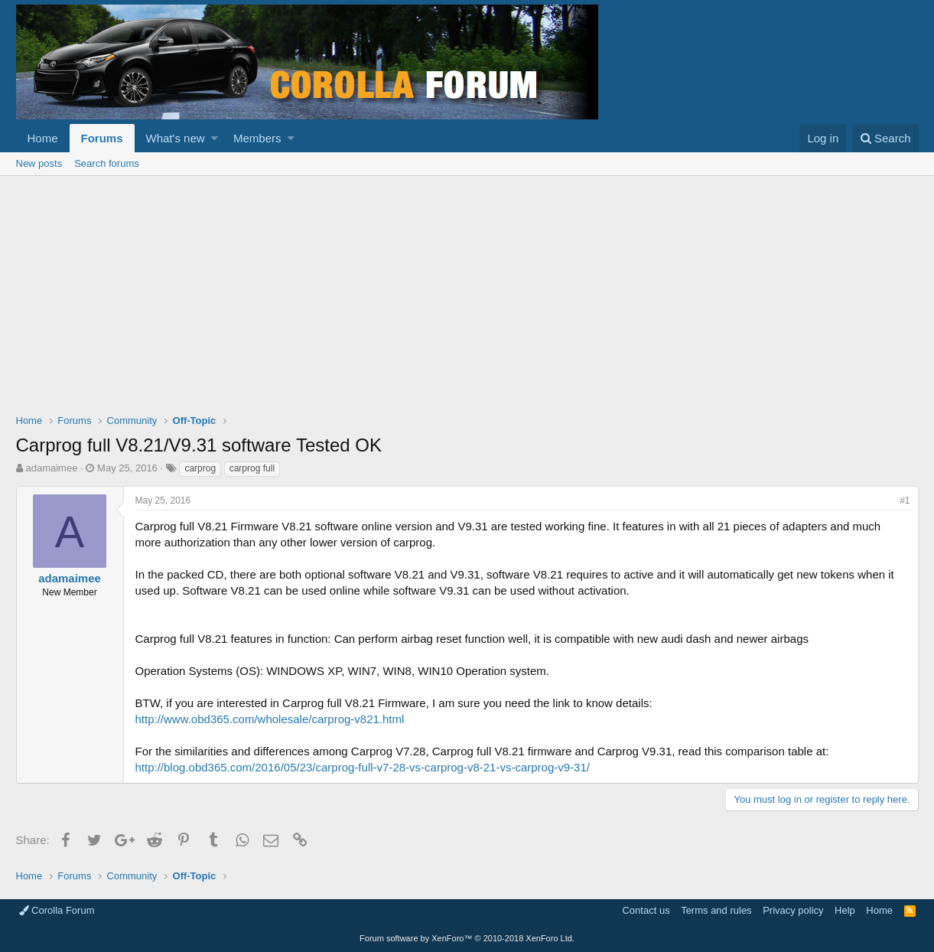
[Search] (885, 138)
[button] (214, 138)
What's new (175, 138)
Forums (102, 138)
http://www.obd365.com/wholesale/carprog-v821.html (270, 718)
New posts (39, 163)
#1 (905, 500)
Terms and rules (716, 910)
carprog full (252, 468)
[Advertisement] (467, 291)
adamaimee (51, 468)
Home (43, 138)
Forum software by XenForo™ (467, 938)
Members (257, 138)
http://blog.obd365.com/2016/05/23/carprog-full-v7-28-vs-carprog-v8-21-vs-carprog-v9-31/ (362, 767)
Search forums (106, 163)
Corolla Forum (57, 910)
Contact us (645, 910)
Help (845, 910)
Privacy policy (793, 910)
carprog (200, 468)
